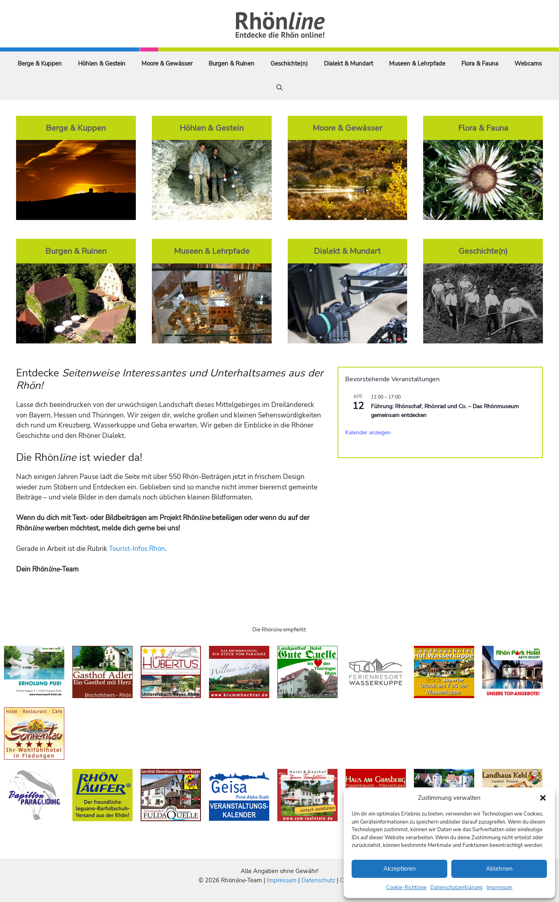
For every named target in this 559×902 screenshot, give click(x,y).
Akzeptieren (399, 869)
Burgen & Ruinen (231, 64)
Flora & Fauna (479, 64)
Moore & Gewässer (166, 64)
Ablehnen (499, 869)
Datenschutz (318, 880)
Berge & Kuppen (40, 64)
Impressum (499, 887)
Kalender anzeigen (368, 432)
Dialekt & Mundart (348, 64)
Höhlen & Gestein (101, 64)
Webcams (528, 64)
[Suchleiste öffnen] (279, 88)
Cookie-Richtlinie (406, 887)
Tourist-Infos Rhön (137, 548)
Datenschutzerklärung (456, 887)
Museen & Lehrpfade (417, 64)
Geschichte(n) (289, 64)
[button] (543, 798)
